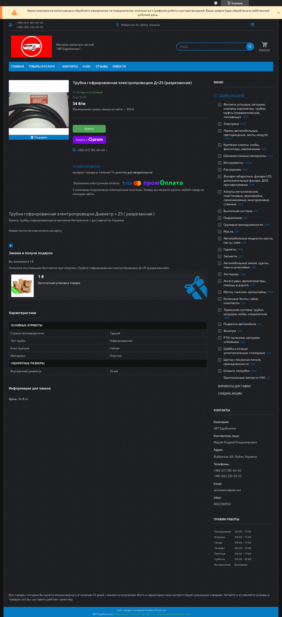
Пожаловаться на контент (130, 613)
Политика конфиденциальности (169, 613)
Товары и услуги (42, 66)
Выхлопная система (238, 211)
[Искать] (250, 47)
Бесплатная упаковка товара (59, 283)
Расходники (232, 169)
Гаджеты (230, 249)
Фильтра (230, 331)
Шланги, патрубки (237, 370)
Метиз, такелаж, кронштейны (245, 292)
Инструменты (233, 162)
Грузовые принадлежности (243, 224)
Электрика (231, 124)
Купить (89, 128)
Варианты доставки (234, 386)
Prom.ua (160, 609)
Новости (119, 66)
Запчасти (230, 256)
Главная (17, 66)
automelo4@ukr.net (227, 490)
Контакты (70, 66)
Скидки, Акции (230, 393)
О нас (87, 66)
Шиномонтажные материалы (245, 156)
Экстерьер (231, 274)
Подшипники (233, 218)
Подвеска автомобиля (240, 324)
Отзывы (102, 66)
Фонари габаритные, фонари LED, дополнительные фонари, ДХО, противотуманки (248, 180)
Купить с (89, 140)
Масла (228, 231)
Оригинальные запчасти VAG (244, 377)
